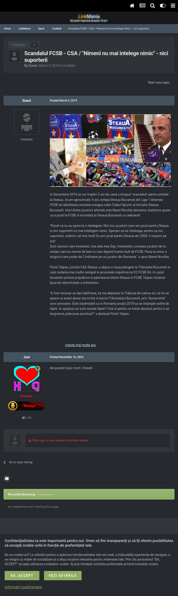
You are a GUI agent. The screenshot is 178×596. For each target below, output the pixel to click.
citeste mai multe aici (80, 345)
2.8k (27, 417)
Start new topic (159, 82)
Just (26, 357)
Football (69, 65)
